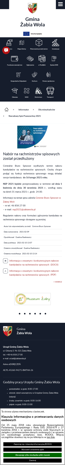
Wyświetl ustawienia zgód (32, 450)
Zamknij (32, 460)
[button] (60, 4)
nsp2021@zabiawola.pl (24, 209)
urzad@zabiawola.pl (17, 358)
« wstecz (58, 282)
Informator (24, 109)
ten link (51, 437)
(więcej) (12, 397)
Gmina (32, 15)
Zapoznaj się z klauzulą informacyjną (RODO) (32, 444)
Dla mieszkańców (46, 109)
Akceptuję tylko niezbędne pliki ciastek (32, 455)
